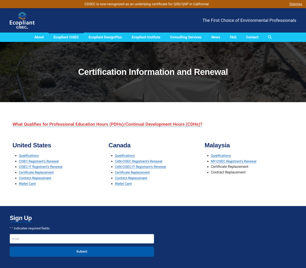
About (39, 37)
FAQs (91, 251)
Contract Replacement (36, 178)
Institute (93, 246)
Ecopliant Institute (146, 37)
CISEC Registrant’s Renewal (40, 161)
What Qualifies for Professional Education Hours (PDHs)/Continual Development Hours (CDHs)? (112, 124)
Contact (252, 37)
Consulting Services (186, 37)
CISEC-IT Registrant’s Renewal (42, 167)
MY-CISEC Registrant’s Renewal (235, 161)
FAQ (233, 37)
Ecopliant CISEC (66, 37)
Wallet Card (28, 183)
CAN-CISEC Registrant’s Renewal (140, 161)
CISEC (91, 235)
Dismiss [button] (296, 4)
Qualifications (29, 155)
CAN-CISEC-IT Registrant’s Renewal (142, 167)
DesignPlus (95, 240)
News (215, 37)
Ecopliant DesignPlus (105, 37)
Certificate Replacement (37, 172)
